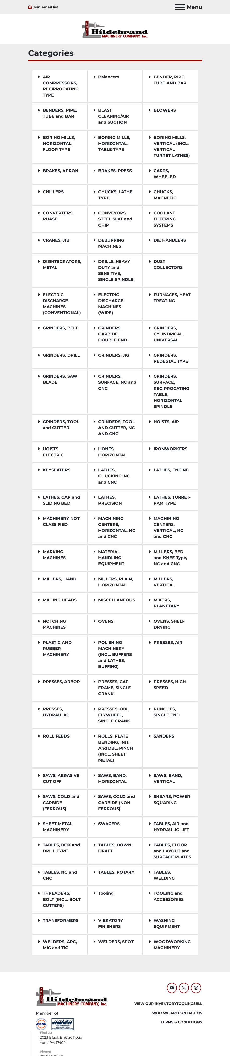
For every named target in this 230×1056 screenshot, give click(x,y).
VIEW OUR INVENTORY (155, 1003)
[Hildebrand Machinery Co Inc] (72, 996)
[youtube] (172, 988)
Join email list (45, 7)
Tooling (184, 1003)
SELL (197, 1003)
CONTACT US (190, 1013)
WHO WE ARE (165, 1013)
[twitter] (184, 988)
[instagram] (196, 988)
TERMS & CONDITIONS (181, 1022)
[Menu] (180, 7)
